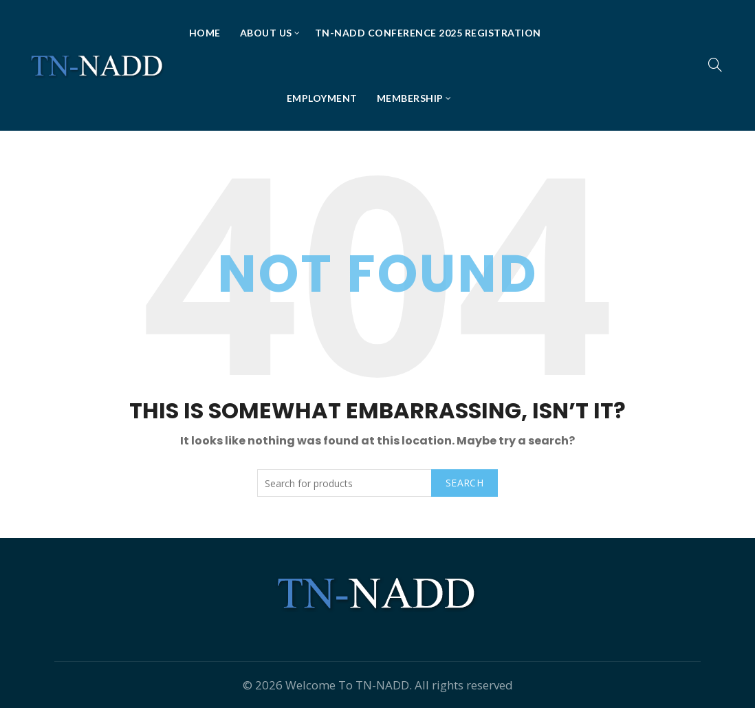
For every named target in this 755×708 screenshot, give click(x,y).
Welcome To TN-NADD (347, 685)
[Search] (715, 64)
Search (464, 482)
